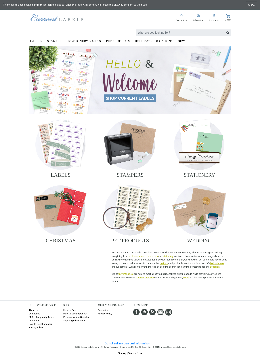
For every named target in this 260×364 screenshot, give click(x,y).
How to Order (70, 310)
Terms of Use (135, 353)
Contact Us (34, 313)
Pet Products (130, 240)
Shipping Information (74, 320)
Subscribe (103, 310)
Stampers (130, 175)
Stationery (199, 175)
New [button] (181, 41)
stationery (168, 256)
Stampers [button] (55, 41)
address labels (136, 256)
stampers (153, 256)
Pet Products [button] (118, 41)
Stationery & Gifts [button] (84, 41)
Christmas (61, 240)
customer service (145, 277)
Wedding (199, 240)
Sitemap (122, 353)
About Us (34, 310)
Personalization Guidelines (77, 317)
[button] (214, 18)
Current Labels (125, 274)
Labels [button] (36, 41)
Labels (60, 175)
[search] (180, 32)
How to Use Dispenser (40, 324)
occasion (215, 266)
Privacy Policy (36, 327)
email (186, 277)
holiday (164, 263)
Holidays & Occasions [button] (154, 41)
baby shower (217, 263)
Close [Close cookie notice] (251, 4)
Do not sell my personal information (127, 343)
